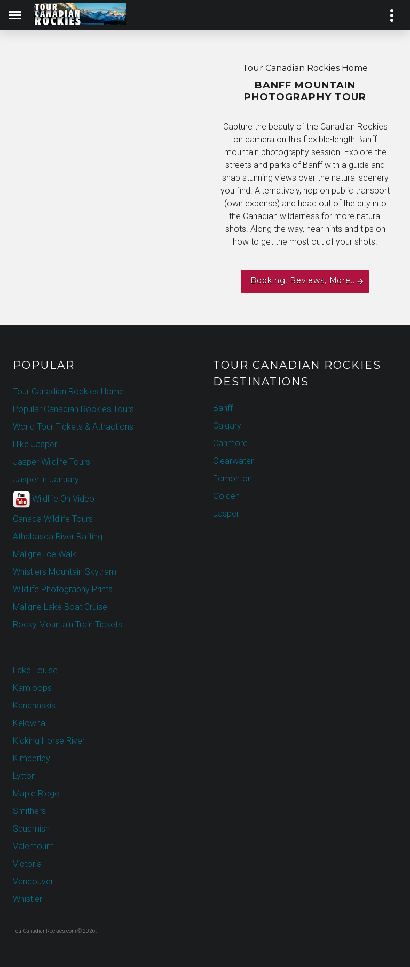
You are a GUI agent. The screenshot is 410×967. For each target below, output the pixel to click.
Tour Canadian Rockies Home (68, 391)
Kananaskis (34, 705)
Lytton (24, 776)
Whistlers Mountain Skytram (64, 572)
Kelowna (29, 723)
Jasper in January (46, 479)
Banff (223, 408)
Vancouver (33, 881)
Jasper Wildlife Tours (51, 462)
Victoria (27, 864)
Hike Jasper (35, 444)
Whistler (27, 899)
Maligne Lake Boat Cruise (60, 607)
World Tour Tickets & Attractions (73, 427)
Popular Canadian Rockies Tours (73, 409)
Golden (226, 496)
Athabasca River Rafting (57, 536)
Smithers (29, 811)
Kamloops (32, 688)
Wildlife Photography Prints (63, 589)
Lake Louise (35, 670)
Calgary (227, 426)
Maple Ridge (36, 793)
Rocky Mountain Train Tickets (67, 624)
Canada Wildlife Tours (53, 519)
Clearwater (233, 461)
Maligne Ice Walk (44, 554)
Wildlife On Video (53, 499)
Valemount (33, 846)
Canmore (230, 443)
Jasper (226, 514)
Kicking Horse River (49, 741)
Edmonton (232, 478)
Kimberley (31, 758)
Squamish (31, 829)
